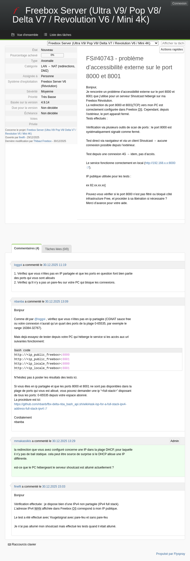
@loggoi (39, 319)
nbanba (19, 301)
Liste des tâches (60, 35)
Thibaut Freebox (42, 141)
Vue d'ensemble (27, 35)
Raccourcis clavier (22, 544)
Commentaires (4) (26, 248)
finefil (22, 137)
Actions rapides (172, 49)
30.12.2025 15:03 (53, 486)
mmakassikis (22, 441)
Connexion (179, 3)
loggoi (18, 265)
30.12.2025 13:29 (63, 441)
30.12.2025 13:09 (56, 301)
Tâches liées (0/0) (57, 249)
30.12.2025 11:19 (54, 265)
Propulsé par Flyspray (170, 554)
